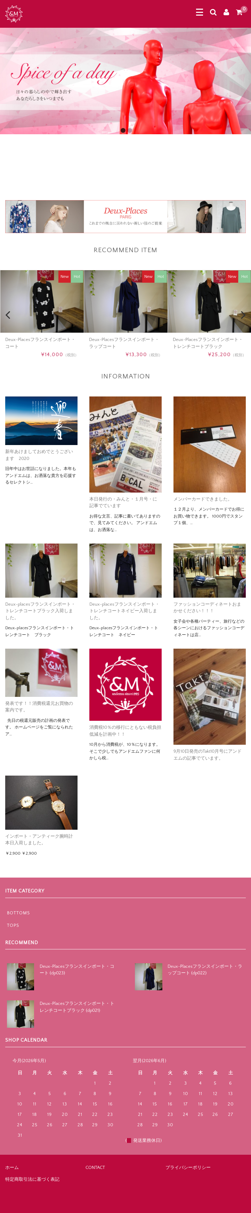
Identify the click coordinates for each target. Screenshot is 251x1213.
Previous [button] (7, 160)
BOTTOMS (18, 913)
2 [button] (129, 130)
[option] (125, 81)
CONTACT (95, 1167)
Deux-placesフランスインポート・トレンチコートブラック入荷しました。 (40, 611)
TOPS (13, 925)
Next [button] (243, 160)
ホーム (12, 1167)
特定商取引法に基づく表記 (32, 1179)
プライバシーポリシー (188, 1167)
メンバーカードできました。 (202, 499)
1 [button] (123, 130)
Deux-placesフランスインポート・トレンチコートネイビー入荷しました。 (124, 611)
